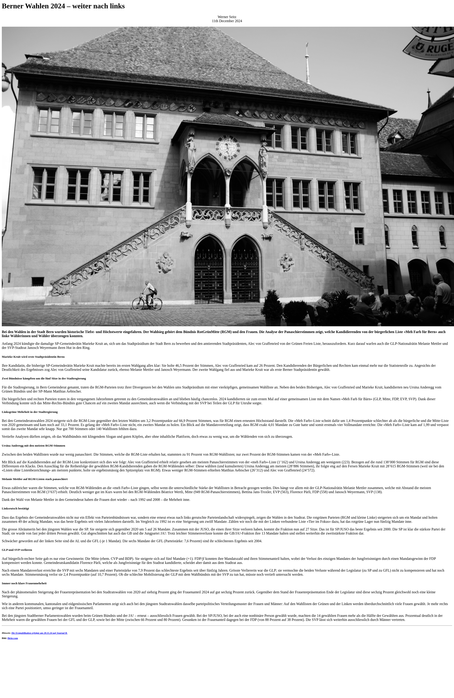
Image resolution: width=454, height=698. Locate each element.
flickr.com (12, 638)
